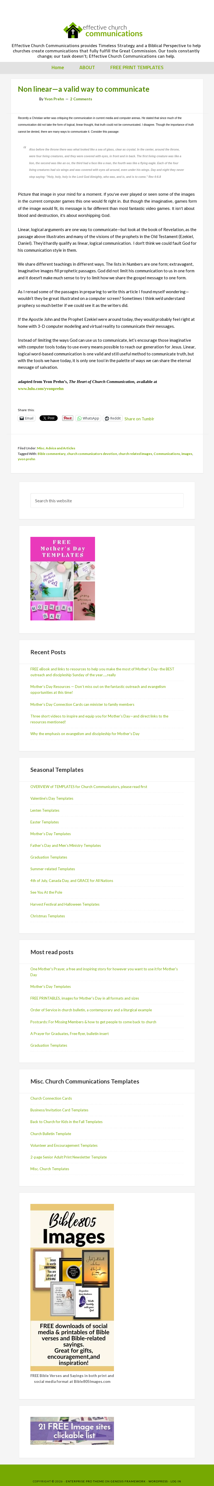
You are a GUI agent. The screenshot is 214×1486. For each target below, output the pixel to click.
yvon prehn (26, 459)
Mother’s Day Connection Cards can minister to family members (82, 704)
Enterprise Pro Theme (85, 1481)
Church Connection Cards (51, 1098)
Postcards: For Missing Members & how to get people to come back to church (93, 1022)
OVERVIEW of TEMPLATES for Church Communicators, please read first (88, 786)
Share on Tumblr (139, 418)
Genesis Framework (128, 1481)
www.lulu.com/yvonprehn (41, 388)
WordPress (158, 1481)
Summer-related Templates (52, 869)
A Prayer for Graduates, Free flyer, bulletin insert (69, 1033)
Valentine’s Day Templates (51, 798)
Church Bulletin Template (50, 1133)
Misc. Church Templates (49, 1169)
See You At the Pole (46, 892)
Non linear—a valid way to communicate (83, 88)
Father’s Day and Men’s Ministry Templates (65, 845)
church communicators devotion (92, 454)
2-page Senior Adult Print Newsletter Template (68, 1157)
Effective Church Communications (106, 28)
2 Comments (81, 99)
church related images (135, 454)
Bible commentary (51, 454)
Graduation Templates (48, 857)
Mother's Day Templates (50, 986)
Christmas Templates (47, 916)
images (186, 454)
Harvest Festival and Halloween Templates (64, 904)
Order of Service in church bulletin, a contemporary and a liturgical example (91, 1010)
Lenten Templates (44, 810)
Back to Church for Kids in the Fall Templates (66, 1121)
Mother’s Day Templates (50, 834)
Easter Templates (44, 822)
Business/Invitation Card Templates (59, 1110)
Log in (176, 1481)
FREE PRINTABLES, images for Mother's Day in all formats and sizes (84, 998)
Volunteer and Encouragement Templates (64, 1145)
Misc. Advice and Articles (56, 448)
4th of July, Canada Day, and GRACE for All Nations (71, 880)
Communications (167, 454)
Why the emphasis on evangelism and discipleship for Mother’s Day (85, 733)
